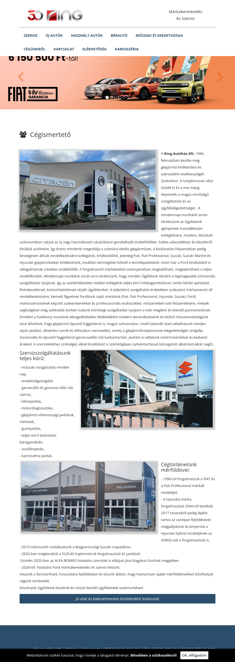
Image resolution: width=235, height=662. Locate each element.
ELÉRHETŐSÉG (94, 49)
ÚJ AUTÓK (54, 35)
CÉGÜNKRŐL (34, 49)
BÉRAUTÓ (119, 35)
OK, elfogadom (194, 655)
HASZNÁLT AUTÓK (87, 35)
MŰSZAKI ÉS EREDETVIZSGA (159, 35)
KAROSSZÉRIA (127, 49)
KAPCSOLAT (64, 49)
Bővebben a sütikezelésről (154, 655)
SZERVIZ (31, 35)
